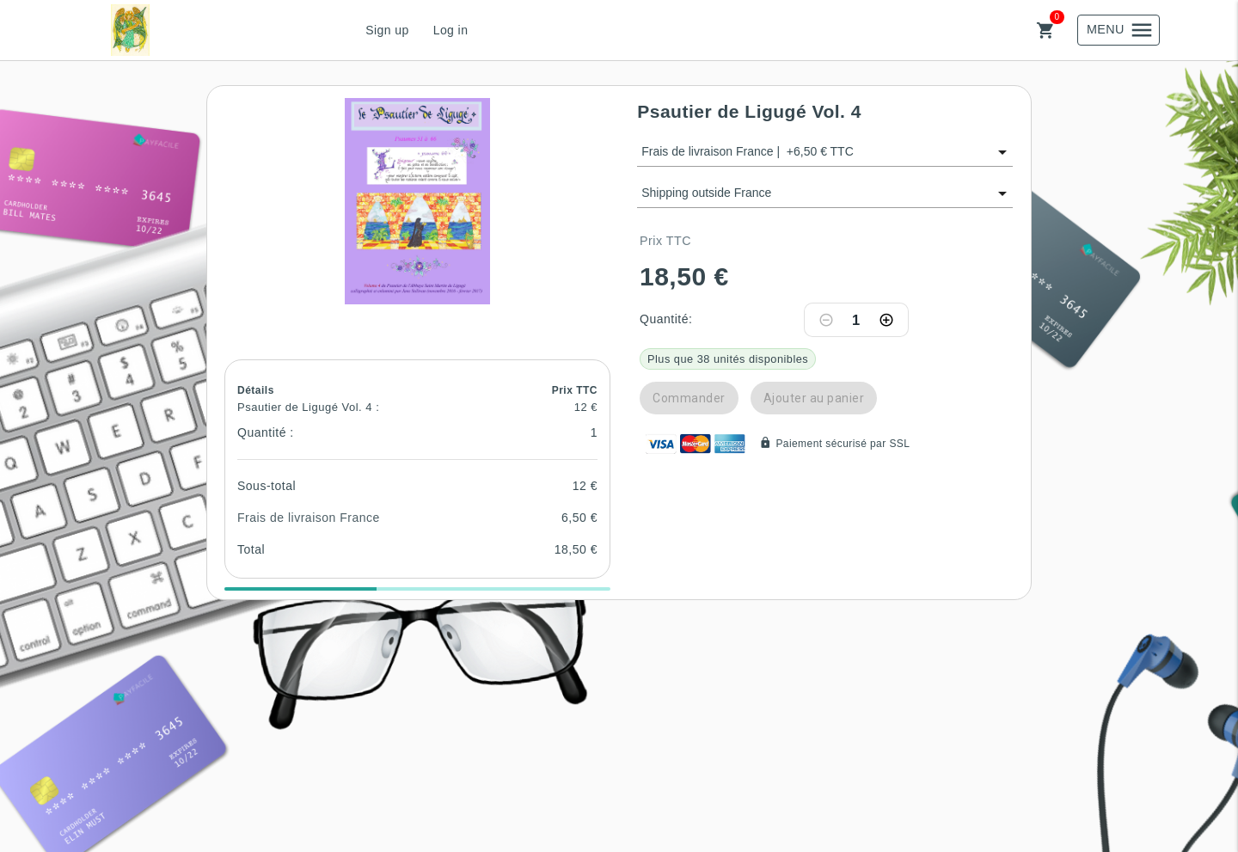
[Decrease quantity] (826, 319)
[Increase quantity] (886, 319)
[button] (418, 201)
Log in (451, 30)
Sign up (386, 30)
